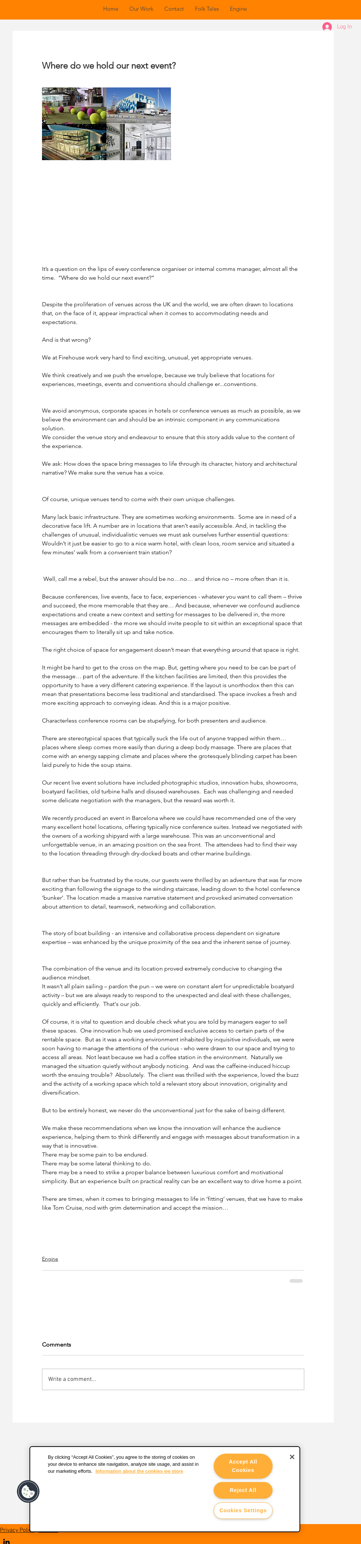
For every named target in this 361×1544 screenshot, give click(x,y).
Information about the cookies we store (139, 1471)
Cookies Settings (243, 1510)
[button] (28, 1491)
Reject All (243, 1490)
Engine (50, 1258)
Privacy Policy (17, 1530)
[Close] (292, 1457)
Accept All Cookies (243, 1466)
